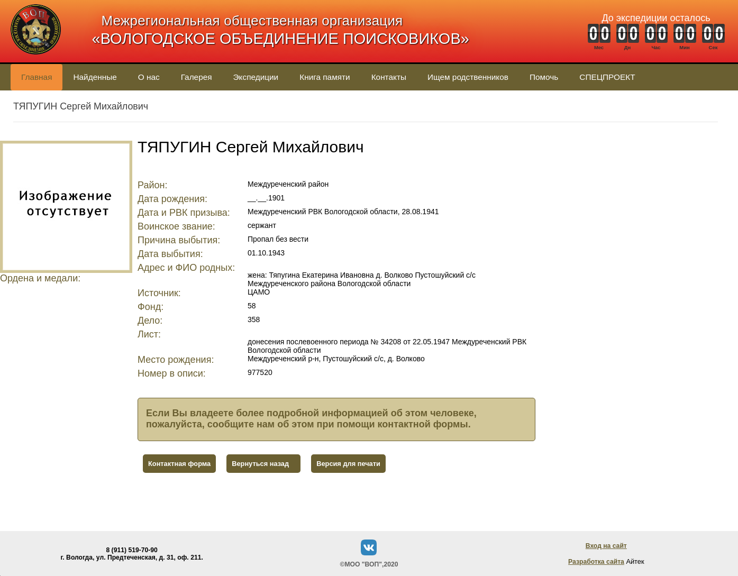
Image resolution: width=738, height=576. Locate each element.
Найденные (94, 76)
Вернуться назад (260, 464)
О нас (149, 76)
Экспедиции (256, 76)
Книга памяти (324, 76)
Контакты (388, 76)
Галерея (196, 76)
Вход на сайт (606, 546)
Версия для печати (348, 464)
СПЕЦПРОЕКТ (607, 76)
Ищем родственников (467, 76)
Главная (36, 76)
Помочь (544, 76)
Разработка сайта (596, 561)
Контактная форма (179, 464)
